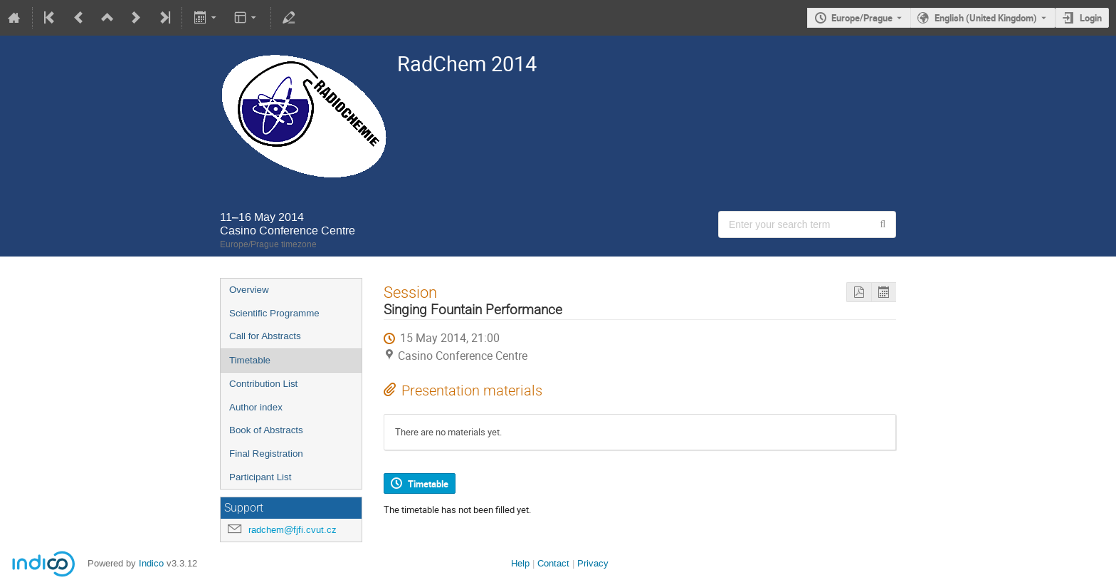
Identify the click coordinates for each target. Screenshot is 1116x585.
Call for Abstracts (265, 336)
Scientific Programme (274, 313)
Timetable (249, 360)
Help (520, 563)
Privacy (593, 563)
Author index (256, 407)
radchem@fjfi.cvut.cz (292, 530)
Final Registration (266, 453)
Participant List (260, 477)
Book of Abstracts (266, 430)
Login (1091, 17)
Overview (249, 289)
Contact (553, 563)
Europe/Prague (862, 17)
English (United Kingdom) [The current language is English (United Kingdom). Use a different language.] (986, 17)
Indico (151, 563)
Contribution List (263, 383)
